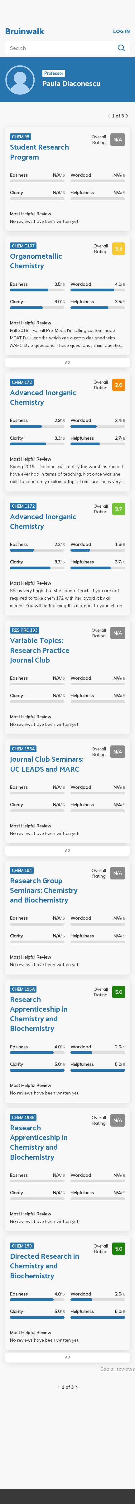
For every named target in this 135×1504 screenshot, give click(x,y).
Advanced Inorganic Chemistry (43, 398)
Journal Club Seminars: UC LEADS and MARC (47, 764)
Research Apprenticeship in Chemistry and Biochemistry (39, 1014)
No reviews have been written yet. (44, 221)
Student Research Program (39, 152)
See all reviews (117, 1369)
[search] (61, 48)
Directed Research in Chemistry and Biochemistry (44, 1266)
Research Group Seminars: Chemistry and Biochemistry (44, 891)
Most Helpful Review (30, 214)
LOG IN (121, 32)
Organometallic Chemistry (36, 261)
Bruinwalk (24, 32)
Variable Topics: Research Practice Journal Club (40, 650)
